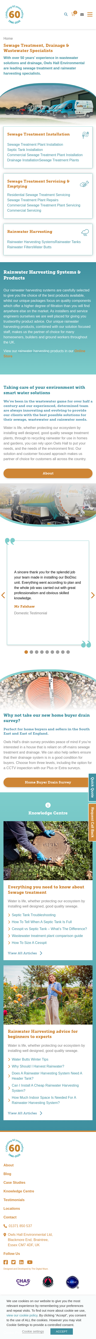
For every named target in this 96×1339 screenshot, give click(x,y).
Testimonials (14, 1200)
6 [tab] (52, 652)
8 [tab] (63, 652)
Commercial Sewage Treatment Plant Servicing (43, 205)
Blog (7, 1174)
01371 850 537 (20, 1226)
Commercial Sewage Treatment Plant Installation (45, 155)
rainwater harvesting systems (32, 290)
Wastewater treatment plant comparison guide (47, 936)
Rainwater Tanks (68, 242)
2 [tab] (31, 652)
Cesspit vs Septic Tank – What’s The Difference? (49, 929)
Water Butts (42, 247)
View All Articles (22, 953)
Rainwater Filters (20, 247)
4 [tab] (42, 652)
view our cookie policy (22, 1315)
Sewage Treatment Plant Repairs (32, 200)
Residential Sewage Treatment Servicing (38, 195)
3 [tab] (36, 652)
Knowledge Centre (18, 1191)
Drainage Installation (23, 160)
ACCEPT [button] (61, 1331)
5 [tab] (47, 652)
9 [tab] (68, 652)
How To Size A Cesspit (29, 943)
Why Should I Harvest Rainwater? (38, 1066)
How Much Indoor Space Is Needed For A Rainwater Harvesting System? (44, 1100)
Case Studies (14, 1182)
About (48, 473)
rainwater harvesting (33, 351)
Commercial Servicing (24, 210)
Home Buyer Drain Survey (48, 782)
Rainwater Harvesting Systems (31, 242)
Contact (10, 1217)
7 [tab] (57, 652)
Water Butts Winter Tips (30, 1059)
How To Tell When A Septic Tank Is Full (42, 922)
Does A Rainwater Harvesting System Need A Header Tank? (47, 1075)
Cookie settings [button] (33, 1331)
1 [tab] (26, 652)
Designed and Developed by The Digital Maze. (25, 1269)
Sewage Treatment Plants (59, 160)
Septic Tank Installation (25, 150)
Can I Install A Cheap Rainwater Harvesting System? (45, 1088)
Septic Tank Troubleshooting (34, 915)
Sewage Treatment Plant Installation (35, 144)
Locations (11, 1208)
